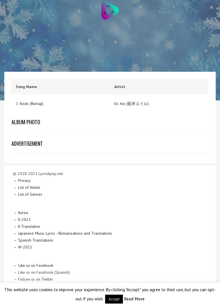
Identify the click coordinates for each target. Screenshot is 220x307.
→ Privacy (21, 180)
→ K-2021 (22, 219)
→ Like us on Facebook (33, 265)
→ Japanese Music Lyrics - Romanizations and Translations (62, 233)
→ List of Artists (26, 187)
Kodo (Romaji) (31, 103)
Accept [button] (114, 299)
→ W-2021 (22, 247)
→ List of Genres (27, 194)
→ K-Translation (26, 226)
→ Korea (20, 212)
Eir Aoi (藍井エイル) (131, 103)
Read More (134, 299)
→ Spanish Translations (33, 240)
